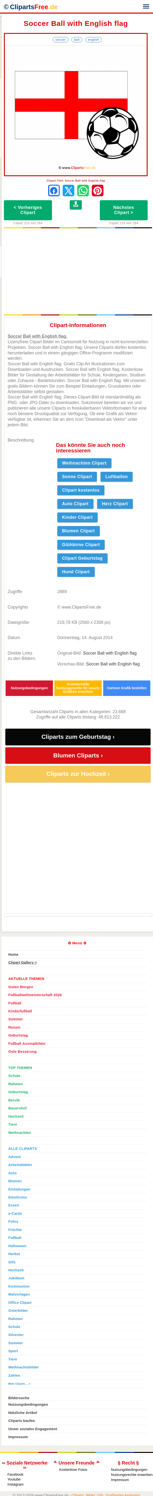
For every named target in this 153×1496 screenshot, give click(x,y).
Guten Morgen (20, 987)
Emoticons (17, 1197)
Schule (14, 1076)
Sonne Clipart (77, 476)
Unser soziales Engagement (32, 1429)
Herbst (14, 1254)
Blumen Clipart (78, 530)
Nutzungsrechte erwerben (132, 1475)
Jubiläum (16, 1278)
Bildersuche (18, 1398)
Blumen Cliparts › (78, 755)
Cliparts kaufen (21, 1421)
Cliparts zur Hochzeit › (78, 774)
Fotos (13, 1221)
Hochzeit (16, 1116)
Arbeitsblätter (20, 1165)
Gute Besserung (22, 1051)
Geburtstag (18, 1035)
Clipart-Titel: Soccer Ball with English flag (76, 180)
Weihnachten (19, 1133)
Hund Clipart (76, 571)
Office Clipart (20, 1303)
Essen (13, 1205)
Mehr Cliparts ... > (19, 1383)
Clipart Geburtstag (82, 558)
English (93, 39)
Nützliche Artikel (22, 1413)
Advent (14, 1157)
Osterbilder (18, 1311)
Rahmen (15, 1084)
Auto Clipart (75, 503)
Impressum (18, 1437)
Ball (77, 39)
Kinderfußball (20, 1011)
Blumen (15, 1181)
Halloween (17, 1246)
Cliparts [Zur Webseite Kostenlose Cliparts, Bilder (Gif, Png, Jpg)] (34, 7)
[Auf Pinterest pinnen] (97, 190)
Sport (13, 1351)
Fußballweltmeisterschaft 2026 (35, 995)
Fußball (14, 1003)
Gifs (12, 1262)
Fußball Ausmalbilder (27, 1044)
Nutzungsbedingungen (29, 688)
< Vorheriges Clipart (28, 210)
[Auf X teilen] (68, 190)
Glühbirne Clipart (81, 544)
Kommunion (19, 1286)
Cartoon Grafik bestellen (127, 688)
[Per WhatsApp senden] (83, 190)
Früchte (15, 1230)
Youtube (13, 1479)
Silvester (16, 1335)
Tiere (12, 1124)
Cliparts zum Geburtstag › (78, 736)
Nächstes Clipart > (123, 210)
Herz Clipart (115, 503)
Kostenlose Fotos (73, 1469)
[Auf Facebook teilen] (54, 190)
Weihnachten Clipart (84, 463)
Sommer (15, 1019)
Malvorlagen (19, 1294)
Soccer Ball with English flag (109, 653)
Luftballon (116, 476)
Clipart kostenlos (81, 490)
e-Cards (15, 1213)
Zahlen (14, 1375)
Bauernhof (17, 1108)
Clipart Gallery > (22, 962)
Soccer (60, 39)
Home (13, 954)
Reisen (14, 1027)
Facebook (15, 1474)
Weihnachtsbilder (23, 1367)
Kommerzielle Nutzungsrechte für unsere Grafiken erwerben (78, 688)
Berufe (14, 1100)
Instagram (15, 1484)
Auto (12, 1173)
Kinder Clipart (77, 517)
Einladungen (19, 1189)
